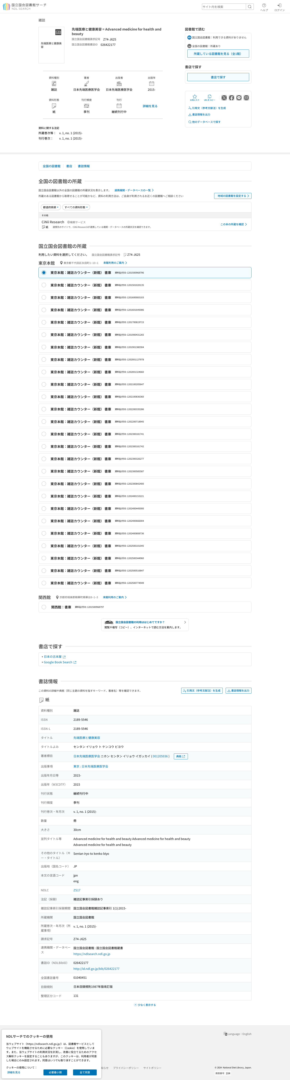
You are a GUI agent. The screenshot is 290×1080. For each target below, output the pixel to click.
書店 (69, 166)
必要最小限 (55, 1072)
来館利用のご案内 (115, 263)
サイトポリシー (152, 1068)
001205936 (160, 756)
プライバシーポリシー (126, 1068)
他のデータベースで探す (204, 122)
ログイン (279, 7)
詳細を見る (150, 106)
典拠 (181, 756)
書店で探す (218, 77)
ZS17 (76, 890)
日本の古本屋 (55, 656)
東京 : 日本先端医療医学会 (90, 766)
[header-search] (228, 7)
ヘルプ (264, 7)
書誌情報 (84, 166)
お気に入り (194, 97)
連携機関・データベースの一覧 (134, 190)
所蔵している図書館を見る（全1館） (218, 53)
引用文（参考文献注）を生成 (207, 108)
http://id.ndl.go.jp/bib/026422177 (96, 968)
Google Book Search (60, 662)
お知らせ (103, 1068)
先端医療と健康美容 (86, 737)
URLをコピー (209, 97)
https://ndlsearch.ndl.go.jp (91, 954)
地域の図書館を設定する (234, 196)
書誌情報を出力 (199, 114)
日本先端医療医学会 (86, 756)
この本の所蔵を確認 (234, 224)
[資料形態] (76, 207)
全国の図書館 (51, 166)
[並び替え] (51, 207)
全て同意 (85, 1072)
